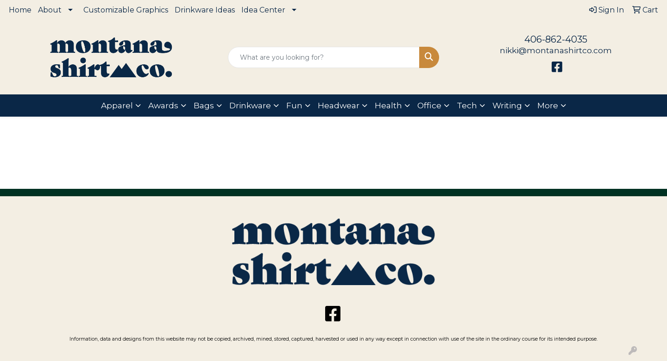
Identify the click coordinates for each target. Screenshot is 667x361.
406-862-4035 (555, 39)
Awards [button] (163, 105)
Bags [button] (204, 105)
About (50, 10)
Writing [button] (507, 105)
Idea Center (263, 10)
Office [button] (429, 105)
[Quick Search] (324, 57)
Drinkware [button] (250, 105)
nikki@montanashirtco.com (556, 50)
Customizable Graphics (125, 10)
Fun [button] (294, 105)
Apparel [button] (117, 105)
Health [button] (388, 105)
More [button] (547, 105)
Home (20, 10)
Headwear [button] (338, 105)
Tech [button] (467, 105)
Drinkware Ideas (205, 10)
